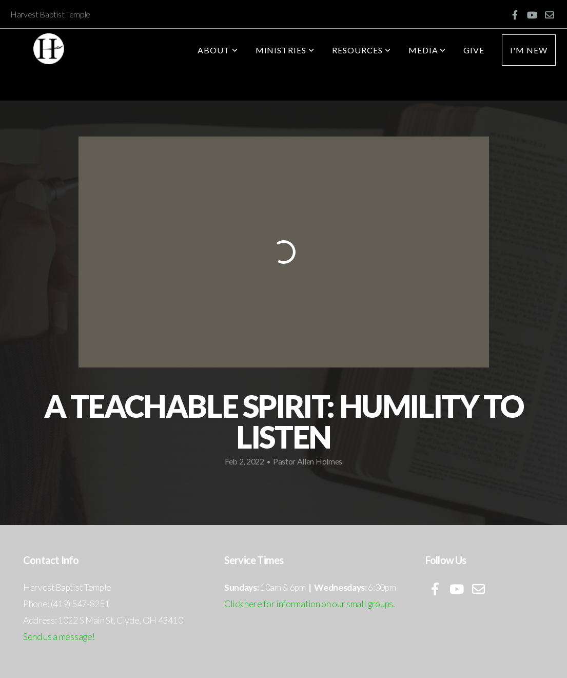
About (218, 50)
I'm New (529, 50)
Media (427, 50)
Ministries (285, 50)
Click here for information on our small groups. (309, 603)
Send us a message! (58, 636)
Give (473, 50)
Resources (361, 50)
